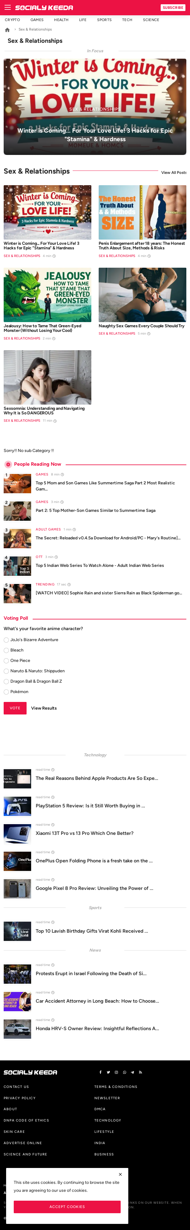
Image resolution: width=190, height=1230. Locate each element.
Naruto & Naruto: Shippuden (37, 671)
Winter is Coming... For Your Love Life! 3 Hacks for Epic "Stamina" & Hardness (41, 246)
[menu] (7, 8)
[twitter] (108, 1072)
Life (82, 20)
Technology (108, 1120)
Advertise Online (23, 1143)
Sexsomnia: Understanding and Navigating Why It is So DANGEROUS (44, 411)
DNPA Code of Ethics (26, 1120)
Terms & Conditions (116, 1087)
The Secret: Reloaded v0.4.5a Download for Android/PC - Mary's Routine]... (108, 538)
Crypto (12, 20)
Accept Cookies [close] (67, 1206)
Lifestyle (104, 1131)
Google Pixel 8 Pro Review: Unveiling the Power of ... (94, 888)
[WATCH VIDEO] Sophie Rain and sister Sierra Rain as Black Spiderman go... (109, 593)
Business (104, 1154)
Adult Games (48, 529)
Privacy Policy (20, 1098)
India (100, 1143)
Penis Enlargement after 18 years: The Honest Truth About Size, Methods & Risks (142, 246)
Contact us (16, 1087)
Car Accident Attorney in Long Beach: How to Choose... (97, 1001)
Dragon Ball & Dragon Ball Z (36, 681)
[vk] (124, 1072)
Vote (15, 708)
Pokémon (19, 691)
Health (61, 20)
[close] (120, 1174)
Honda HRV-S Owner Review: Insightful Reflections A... (97, 1028)
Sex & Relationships (22, 256)
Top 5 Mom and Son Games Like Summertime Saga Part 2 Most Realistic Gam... (105, 486)
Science (151, 20)
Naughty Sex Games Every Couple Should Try (142, 326)
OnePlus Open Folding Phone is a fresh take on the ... (94, 861)
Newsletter (107, 1098)
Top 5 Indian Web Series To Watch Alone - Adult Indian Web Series (100, 565)
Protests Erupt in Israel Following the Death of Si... (91, 973)
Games (37, 20)
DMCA (100, 1109)
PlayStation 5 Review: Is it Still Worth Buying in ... (90, 806)
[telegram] (132, 1072)
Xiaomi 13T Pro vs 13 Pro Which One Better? (84, 833)
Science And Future (26, 1154)
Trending (45, 584)
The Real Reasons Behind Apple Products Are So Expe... (97, 778)
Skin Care (14, 1131)
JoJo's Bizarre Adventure (34, 639)
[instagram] (116, 1072)
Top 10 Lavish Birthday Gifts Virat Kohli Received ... (92, 931)
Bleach (17, 650)
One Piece (20, 660)
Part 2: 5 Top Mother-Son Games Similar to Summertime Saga (95, 510)
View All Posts (173, 172)
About (10, 1109)
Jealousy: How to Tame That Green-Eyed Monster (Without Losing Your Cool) (42, 328)
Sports (104, 20)
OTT (39, 557)
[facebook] (100, 1072)
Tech (127, 20)
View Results (44, 708)
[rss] (140, 1072)
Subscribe (173, 7)
